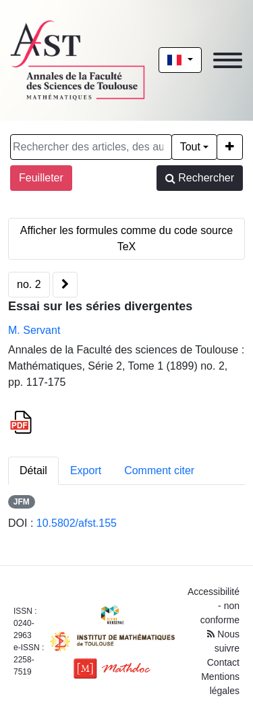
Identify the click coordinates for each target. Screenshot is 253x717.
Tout (190, 146)
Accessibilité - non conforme (214, 605)
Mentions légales (220, 683)
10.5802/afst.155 (76, 523)
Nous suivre (223, 641)
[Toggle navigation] (228, 60)
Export (85, 470)
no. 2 (29, 284)
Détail (33, 470)
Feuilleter (41, 177)
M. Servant (34, 330)
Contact (223, 662)
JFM (21, 502)
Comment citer (159, 470)
